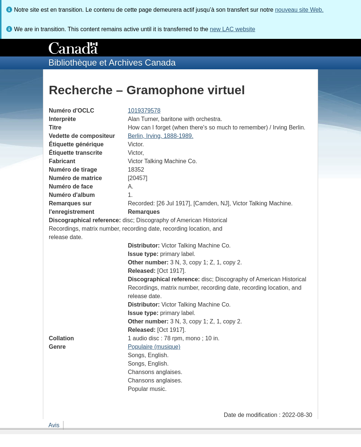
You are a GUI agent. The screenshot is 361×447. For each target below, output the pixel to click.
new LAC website (232, 29)
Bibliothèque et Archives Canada (112, 62)
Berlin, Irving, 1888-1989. (160, 136)
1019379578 (144, 110)
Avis (53, 425)
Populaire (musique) (154, 347)
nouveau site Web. (299, 10)
